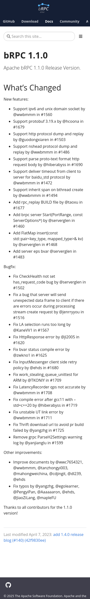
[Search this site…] (39, 36)
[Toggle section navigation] (81, 36)
